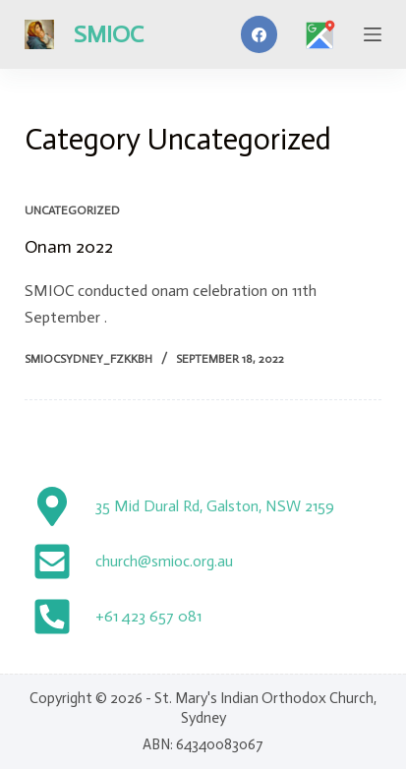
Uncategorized (72, 210)
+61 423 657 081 (148, 616)
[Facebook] (259, 34)
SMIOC (109, 34)
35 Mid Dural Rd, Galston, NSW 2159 (214, 506)
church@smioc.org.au (164, 561)
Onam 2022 (69, 247)
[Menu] (372, 34)
